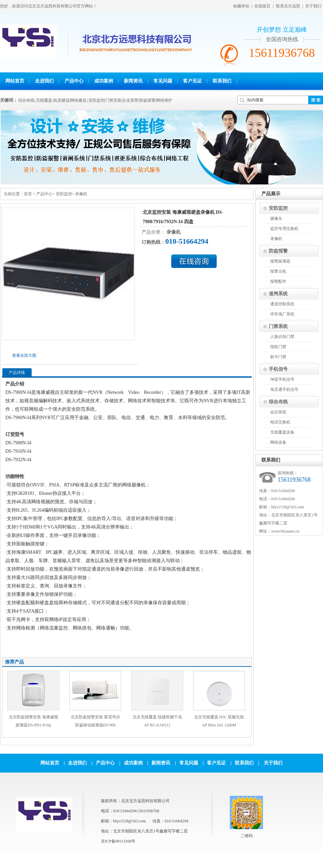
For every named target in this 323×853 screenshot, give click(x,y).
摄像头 (276, 218)
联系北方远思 (288, 6)
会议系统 (278, 412)
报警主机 (278, 271)
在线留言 (262, 6)
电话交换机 (280, 422)
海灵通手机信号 (284, 389)
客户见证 (192, 80)
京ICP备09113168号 (118, 841)
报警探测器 (280, 261)
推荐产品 (14, 661)
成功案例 (103, 80)
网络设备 (278, 442)
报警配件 (278, 281)
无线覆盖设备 (282, 432)
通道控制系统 (282, 304)
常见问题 (162, 80)
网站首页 (14, 80)
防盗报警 (278, 250)
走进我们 (44, 80)
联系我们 (222, 80)
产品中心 (74, 80)
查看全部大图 (24, 355)
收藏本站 (241, 6)
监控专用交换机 (284, 228)
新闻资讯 (133, 80)
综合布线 (278, 401)
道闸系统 (278, 293)
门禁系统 (278, 326)
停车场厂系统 (282, 314)
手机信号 (278, 369)
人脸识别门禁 (282, 336)
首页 (28, 194)
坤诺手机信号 (282, 379)
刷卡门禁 (278, 356)
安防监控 (64, 194)
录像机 (81, 194)
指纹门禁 (278, 346)
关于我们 (313, 6)
